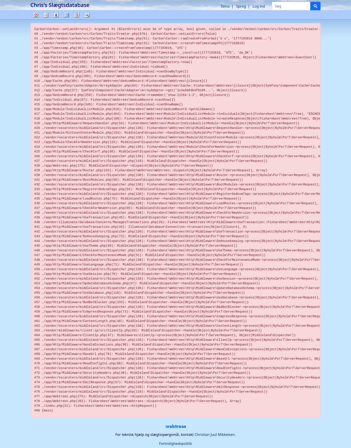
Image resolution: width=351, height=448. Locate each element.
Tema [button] (225, 6)
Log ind (259, 6)
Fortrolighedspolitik (175, 443)
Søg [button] (87, 15)
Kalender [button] (66, 15)
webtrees (175, 426)
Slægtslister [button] (56, 15)
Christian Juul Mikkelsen (215, 434)
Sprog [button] (241, 6)
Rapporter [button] (76, 15)
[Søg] (315, 6)
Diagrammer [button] (45, 15)
